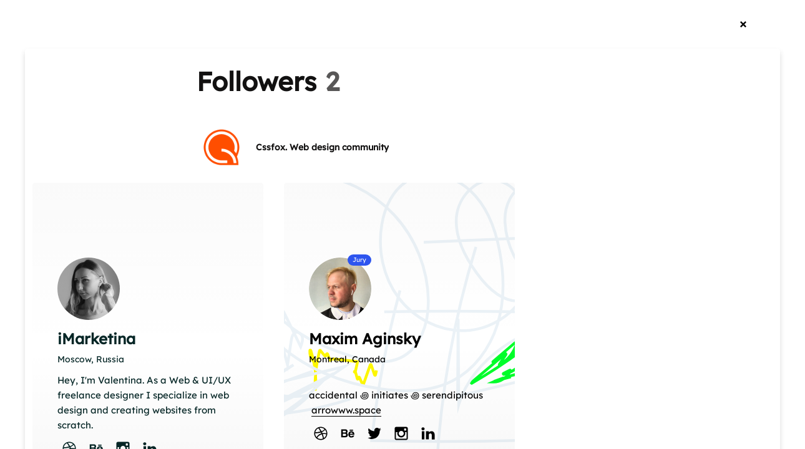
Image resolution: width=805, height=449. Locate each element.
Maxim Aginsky (365, 338)
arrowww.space (346, 410)
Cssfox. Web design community (322, 147)
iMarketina (96, 338)
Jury (359, 260)
